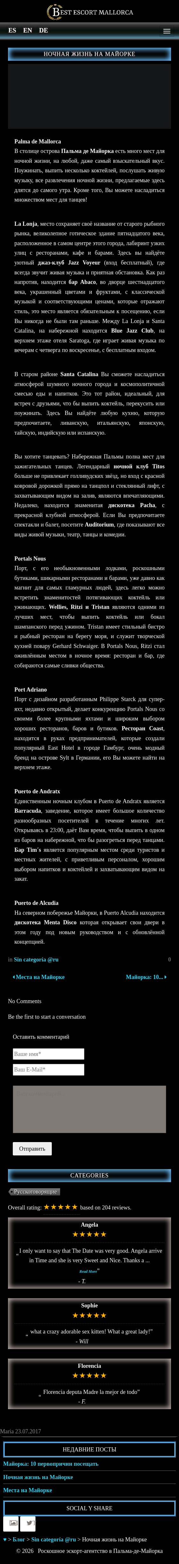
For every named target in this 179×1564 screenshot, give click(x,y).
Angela (89, 1225)
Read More (88, 1271)
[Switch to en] (27, 30)
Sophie (89, 1305)
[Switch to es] (12, 30)
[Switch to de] (43, 30)
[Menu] (167, 31)
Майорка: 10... (146, 977)
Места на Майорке (38, 977)
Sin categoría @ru (36, 959)
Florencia (89, 1366)
